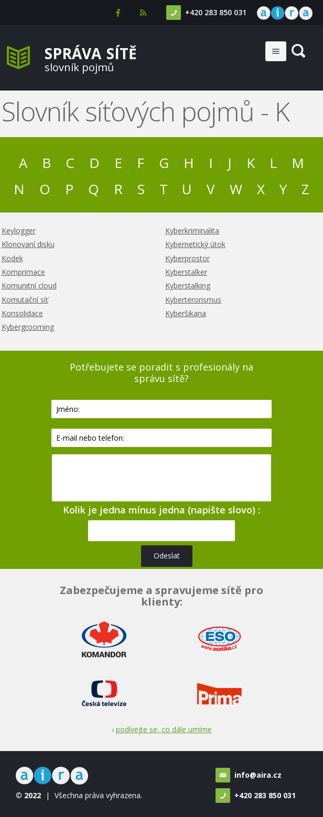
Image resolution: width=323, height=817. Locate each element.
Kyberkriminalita (192, 231)
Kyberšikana (185, 313)
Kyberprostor (187, 258)
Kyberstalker (186, 272)
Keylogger (19, 231)
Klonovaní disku (28, 244)
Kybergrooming (28, 327)
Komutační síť (25, 300)
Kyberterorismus (193, 300)
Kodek (12, 258)
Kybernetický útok (195, 244)
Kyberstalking (187, 285)
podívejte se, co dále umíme (164, 729)
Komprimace (23, 272)
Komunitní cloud (29, 285)
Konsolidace (22, 313)
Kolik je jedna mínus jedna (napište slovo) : (161, 510)
